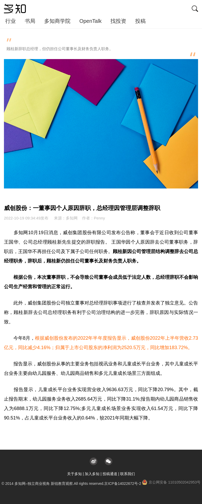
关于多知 (74, 474)
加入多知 (92, 474)
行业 (10, 21)
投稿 (140, 21)
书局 (30, 21)
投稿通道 (110, 474)
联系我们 (127, 474)
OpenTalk (90, 21)
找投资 (118, 21)
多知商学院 (57, 21)
